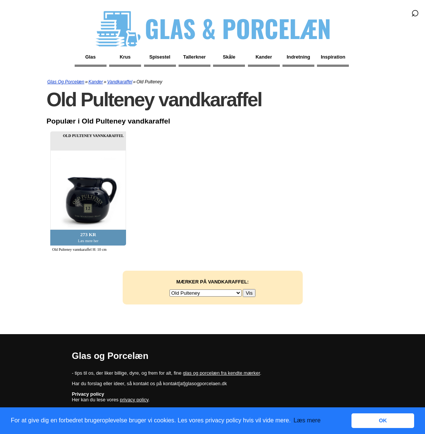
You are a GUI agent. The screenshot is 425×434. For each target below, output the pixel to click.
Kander (263, 57)
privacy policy (134, 399)
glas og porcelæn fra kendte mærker (221, 373)
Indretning (298, 57)
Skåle (229, 57)
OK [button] (383, 420)
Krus (125, 57)
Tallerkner (194, 57)
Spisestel (159, 57)
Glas (90, 57)
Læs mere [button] (307, 420)
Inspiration (333, 57)
